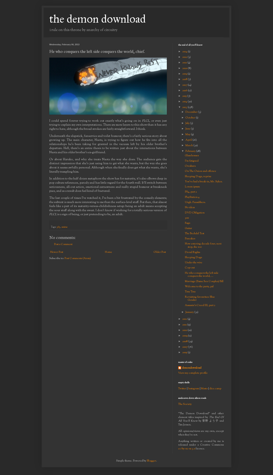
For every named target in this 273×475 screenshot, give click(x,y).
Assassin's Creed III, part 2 (200, 305)
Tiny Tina (190, 292)
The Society (185, 404)
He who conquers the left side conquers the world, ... (201, 274)
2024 (185, 52)
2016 (185, 91)
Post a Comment (63, 244)
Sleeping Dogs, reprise (198, 176)
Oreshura (190, 166)
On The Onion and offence (200, 171)
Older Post (160, 252)
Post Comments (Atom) (77, 258)
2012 (184, 319)
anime (64, 227)
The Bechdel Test (194, 234)
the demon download (97, 19)
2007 (185, 347)
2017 (185, 85)
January (189, 312)
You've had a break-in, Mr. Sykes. (204, 182)
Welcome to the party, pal (199, 287)
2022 (185, 57)
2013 (185, 107)
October (190, 118)
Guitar (188, 228)
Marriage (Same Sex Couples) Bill (204, 281)
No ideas (190, 207)
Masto (204, 389)
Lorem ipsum (192, 187)
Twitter (182, 389)
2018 (185, 79)
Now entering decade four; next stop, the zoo (203, 245)
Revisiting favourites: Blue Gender (200, 298)
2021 (184, 63)
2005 (185, 352)
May (188, 134)
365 (58, 227)
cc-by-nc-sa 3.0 (186, 449)
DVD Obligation (195, 213)
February (190, 151)
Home (108, 252)
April (188, 140)
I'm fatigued (191, 161)
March (189, 145)
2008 (185, 341)
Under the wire (193, 263)
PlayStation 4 (192, 197)
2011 (184, 325)
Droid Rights (192, 252)
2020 (185, 68)
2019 (185, 74)
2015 (184, 96)
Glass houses (192, 156)
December (191, 112)
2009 (185, 336)
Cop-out (190, 268)
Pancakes (190, 239)
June (188, 129)
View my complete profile (193, 373)
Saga (187, 223)
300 (187, 218)
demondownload (191, 368)
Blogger (151, 461)
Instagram (193, 389)
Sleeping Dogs (193, 257)
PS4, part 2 (191, 192)
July (187, 123)
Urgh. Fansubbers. (195, 202)
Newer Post (56, 252)
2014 (185, 102)
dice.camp (215, 389)
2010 (185, 330)
